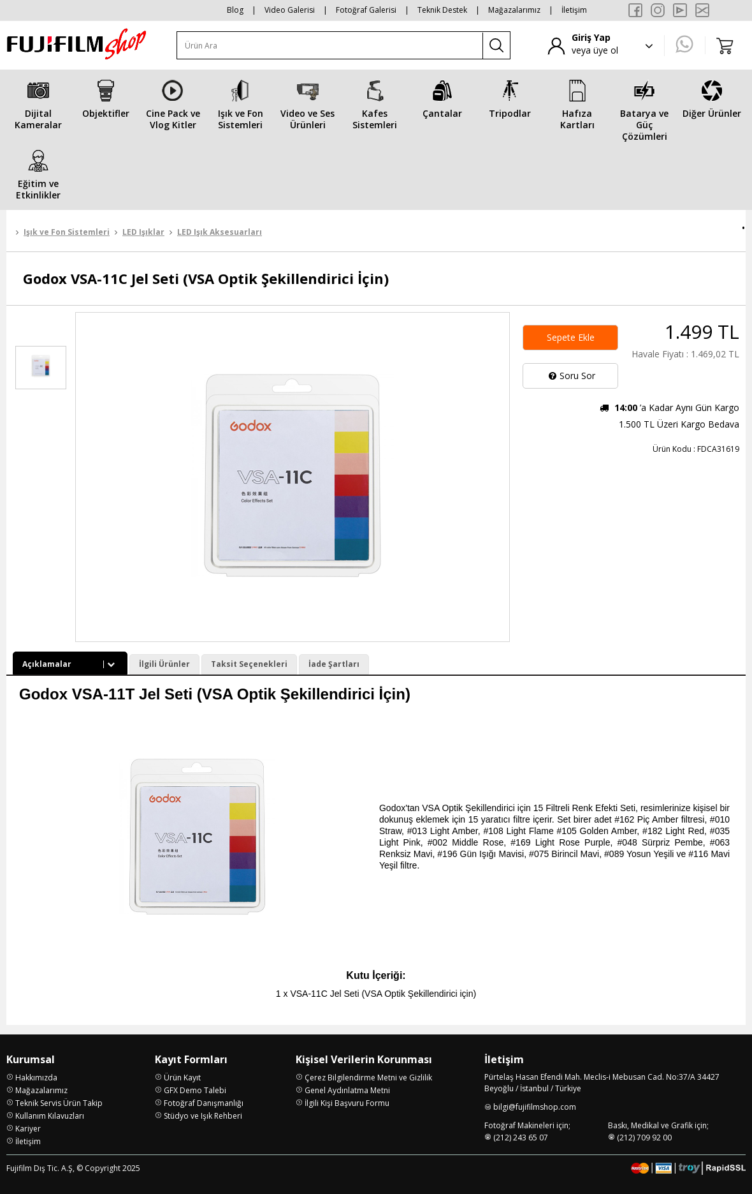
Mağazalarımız (514, 9)
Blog (235, 9)
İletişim (574, 9)
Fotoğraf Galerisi (366, 9)
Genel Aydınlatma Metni (347, 1090)
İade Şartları (333, 664)
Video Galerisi (289, 9)
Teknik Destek (442, 9)
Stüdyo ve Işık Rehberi (203, 1115)
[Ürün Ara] (330, 46)
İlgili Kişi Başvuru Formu (347, 1103)
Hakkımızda (36, 1077)
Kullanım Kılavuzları (49, 1115)
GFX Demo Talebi (195, 1090)
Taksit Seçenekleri (249, 664)
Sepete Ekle (571, 337)
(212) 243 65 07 (520, 1137)
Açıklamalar (70, 664)
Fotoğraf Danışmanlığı (203, 1103)
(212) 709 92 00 (644, 1137)
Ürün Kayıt (182, 1077)
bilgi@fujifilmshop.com (534, 1106)
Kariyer (28, 1128)
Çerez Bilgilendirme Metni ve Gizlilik (368, 1077)
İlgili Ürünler (164, 664)
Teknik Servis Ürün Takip (59, 1103)
